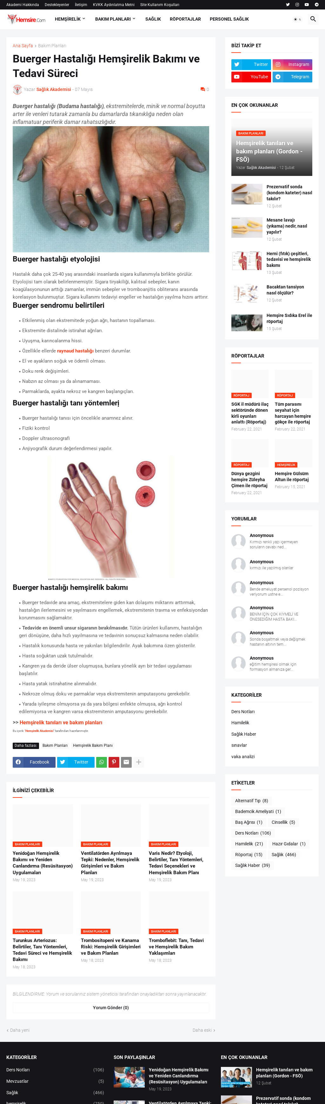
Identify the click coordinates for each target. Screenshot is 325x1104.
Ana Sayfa (23, 45)
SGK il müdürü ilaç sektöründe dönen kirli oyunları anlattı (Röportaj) (250, 413)
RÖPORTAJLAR (185, 19)
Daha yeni (20, 1030)
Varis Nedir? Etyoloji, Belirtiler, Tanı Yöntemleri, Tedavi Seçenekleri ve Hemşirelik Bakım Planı (176, 862)
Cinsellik (283, 822)
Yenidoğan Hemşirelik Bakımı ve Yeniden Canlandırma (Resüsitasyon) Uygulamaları (43, 862)
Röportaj (248, 855)
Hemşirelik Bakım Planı (93, 745)
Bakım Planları (52, 45)
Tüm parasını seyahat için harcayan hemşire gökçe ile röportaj (293, 413)
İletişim (81, 5)
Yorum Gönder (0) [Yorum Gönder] (111, 1007)
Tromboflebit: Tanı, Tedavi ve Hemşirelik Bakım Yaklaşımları (176, 947)
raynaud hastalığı (75, 351)
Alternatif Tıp (251, 801)
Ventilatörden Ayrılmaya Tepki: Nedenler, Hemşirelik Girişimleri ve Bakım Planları (110, 862)
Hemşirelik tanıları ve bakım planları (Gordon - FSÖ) (284, 1072)
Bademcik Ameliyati (258, 812)
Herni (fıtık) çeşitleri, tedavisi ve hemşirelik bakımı (289, 259)
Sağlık (284, 855)
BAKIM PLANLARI (113, 19)
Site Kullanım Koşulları (159, 5)
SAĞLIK (153, 19)
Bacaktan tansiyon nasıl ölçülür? (285, 289)
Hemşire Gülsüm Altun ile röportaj (292, 476)
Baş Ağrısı (248, 822)
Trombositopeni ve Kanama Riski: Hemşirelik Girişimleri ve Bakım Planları (111, 947)
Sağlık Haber (243, 734)
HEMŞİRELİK (68, 19)
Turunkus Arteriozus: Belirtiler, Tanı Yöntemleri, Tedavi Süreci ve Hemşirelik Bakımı (42, 950)
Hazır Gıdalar (289, 844)
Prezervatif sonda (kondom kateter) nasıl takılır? (289, 192)
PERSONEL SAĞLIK (229, 19)
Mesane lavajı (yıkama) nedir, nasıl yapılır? (287, 226)
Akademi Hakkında (22, 5)
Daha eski (202, 1030)
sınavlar (239, 745)
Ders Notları (243, 711)
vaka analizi (243, 756)
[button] (297, 19)
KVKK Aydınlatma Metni (114, 5)
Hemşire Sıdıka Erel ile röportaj (289, 318)
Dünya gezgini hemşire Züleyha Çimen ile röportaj (249, 479)
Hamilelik (240, 722)
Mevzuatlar (55, 1081)
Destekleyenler (57, 5)
